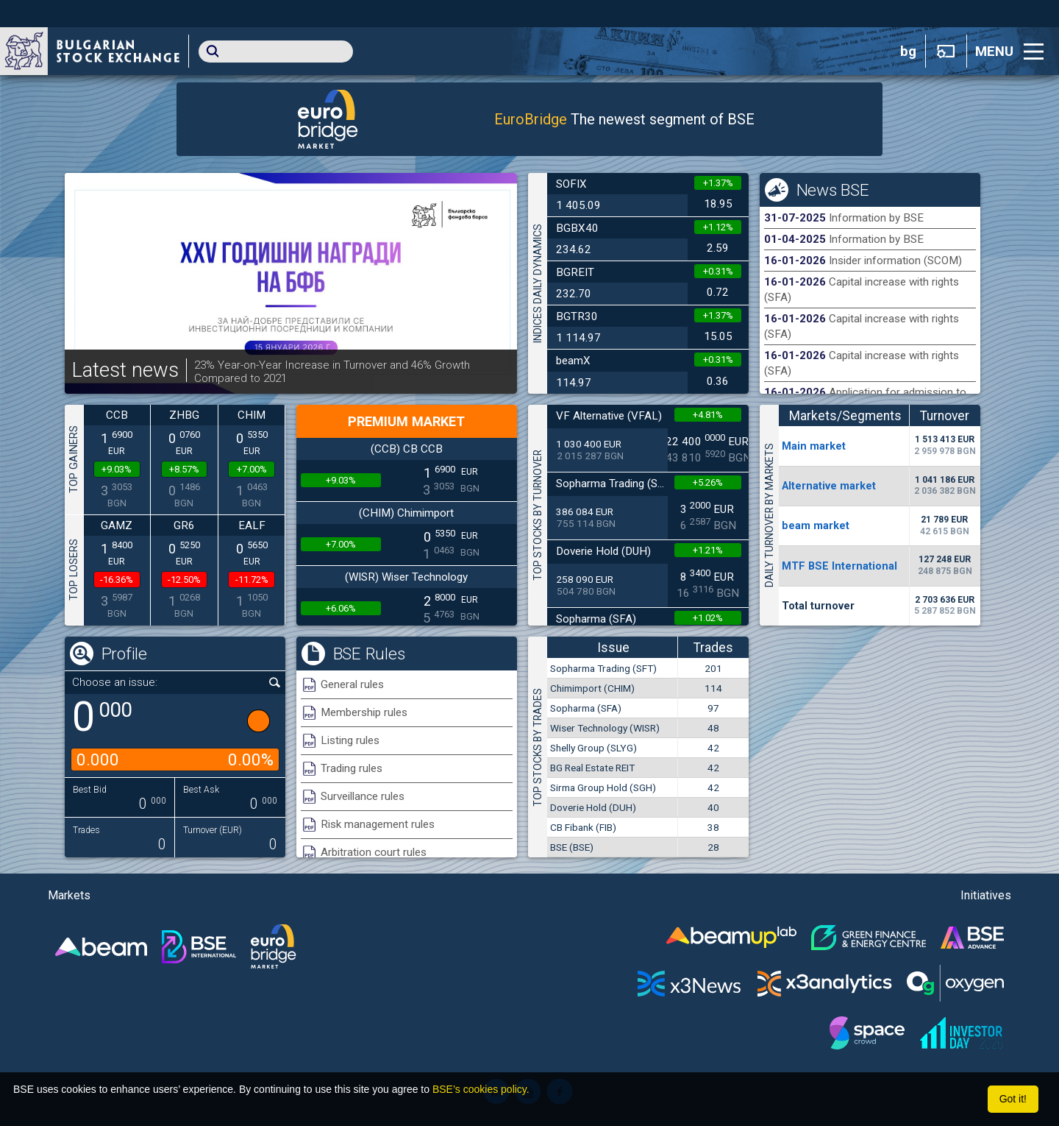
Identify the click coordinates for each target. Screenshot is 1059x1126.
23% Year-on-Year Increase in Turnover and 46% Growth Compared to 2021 (332, 371)
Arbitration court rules (374, 852)
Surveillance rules (362, 796)
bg (908, 51)
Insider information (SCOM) (895, 260)
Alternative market (829, 485)
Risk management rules (378, 824)
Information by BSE (876, 217)
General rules (352, 684)
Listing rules (350, 740)
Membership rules (364, 712)
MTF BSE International (839, 566)
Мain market (814, 446)
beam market (815, 525)
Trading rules (351, 768)
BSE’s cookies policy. (481, 1089)
